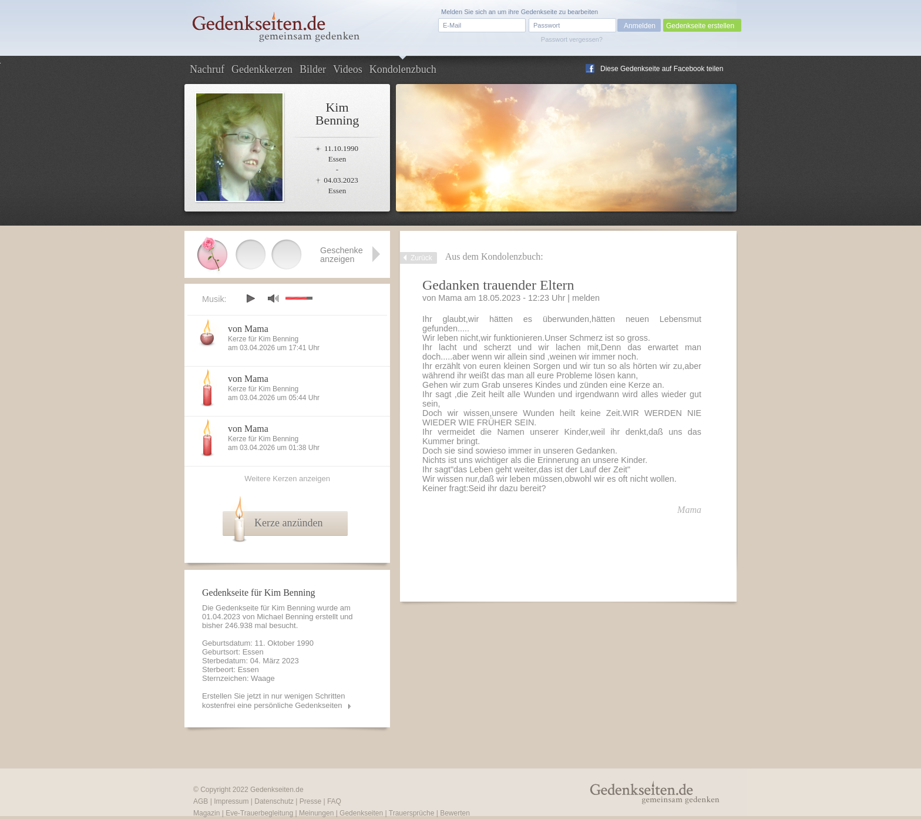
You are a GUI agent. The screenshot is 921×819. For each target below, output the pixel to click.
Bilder (313, 69)
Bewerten (455, 813)
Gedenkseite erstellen (700, 26)
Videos (347, 69)
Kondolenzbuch (402, 69)
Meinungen (316, 813)
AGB (200, 801)
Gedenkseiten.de (277, 790)
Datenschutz (274, 801)
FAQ (334, 801)
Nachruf (207, 69)
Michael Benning (285, 616)
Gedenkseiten (361, 813)
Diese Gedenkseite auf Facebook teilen (661, 69)
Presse (310, 801)
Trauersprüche (412, 813)
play (250, 298)
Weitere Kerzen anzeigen (287, 478)
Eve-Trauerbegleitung (259, 813)
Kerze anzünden (288, 523)
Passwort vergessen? (572, 39)
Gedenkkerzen (262, 69)
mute (273, 298)
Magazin (206, 813)
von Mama (248, 329)
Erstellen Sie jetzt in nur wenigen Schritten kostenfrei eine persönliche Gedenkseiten (273, 701)
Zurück (421, 258)
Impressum (231, 801)
